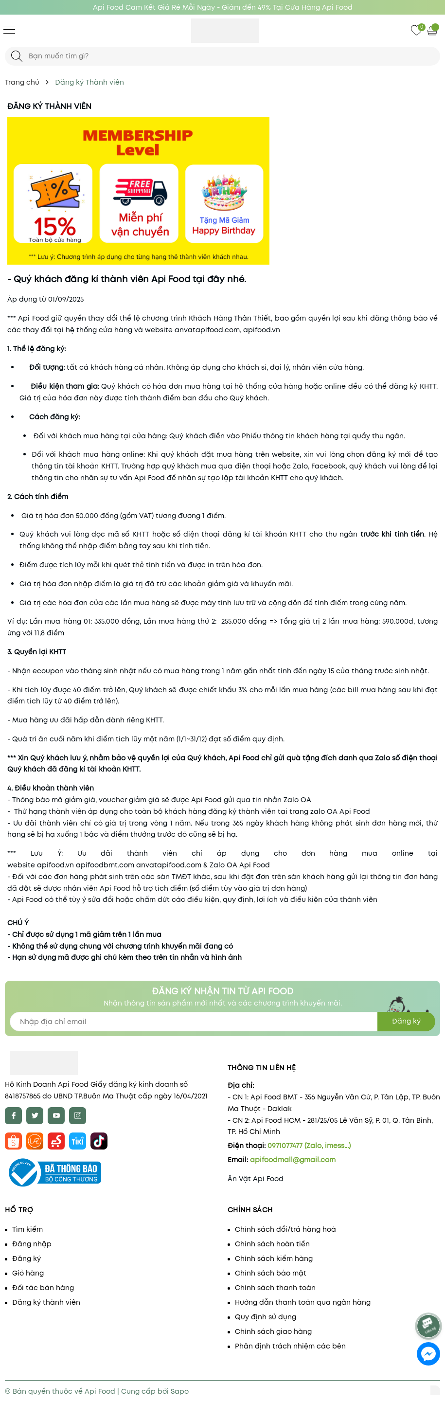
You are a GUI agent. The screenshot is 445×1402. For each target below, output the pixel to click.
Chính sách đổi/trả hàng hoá (285, 1229)
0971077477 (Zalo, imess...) (309, 1145)
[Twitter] (34, 1115)
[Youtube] (56, 1115)
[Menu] (9, 29)
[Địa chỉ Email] (222, 1021)
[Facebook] (13, 1115)
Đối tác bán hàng (43, 1288)
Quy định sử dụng (265, 1317)
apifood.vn (55, 865)
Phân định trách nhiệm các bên (290, 1346)
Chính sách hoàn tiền (272, 1244)
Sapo (180, 1391)
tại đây (209, 279)
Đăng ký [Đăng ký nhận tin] (406, 1021)
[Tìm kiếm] (16, 56)
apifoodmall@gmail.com (293, 1160)
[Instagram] (77, 1115)
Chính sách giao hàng (273, 1331)
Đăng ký (26, 1258)
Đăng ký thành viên (46, 1302)
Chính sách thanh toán (275, 1288)
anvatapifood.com (168, 865)
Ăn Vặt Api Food (256, 1179)
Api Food (354, 811)
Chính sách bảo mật (270, 1273)
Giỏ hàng (28, 1273)
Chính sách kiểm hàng (274, 1258)
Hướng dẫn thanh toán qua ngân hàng (303, 1302)
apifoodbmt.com (105, 865)
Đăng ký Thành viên (49, 106)
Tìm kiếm (27, 1229)
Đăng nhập (32, 1244)
